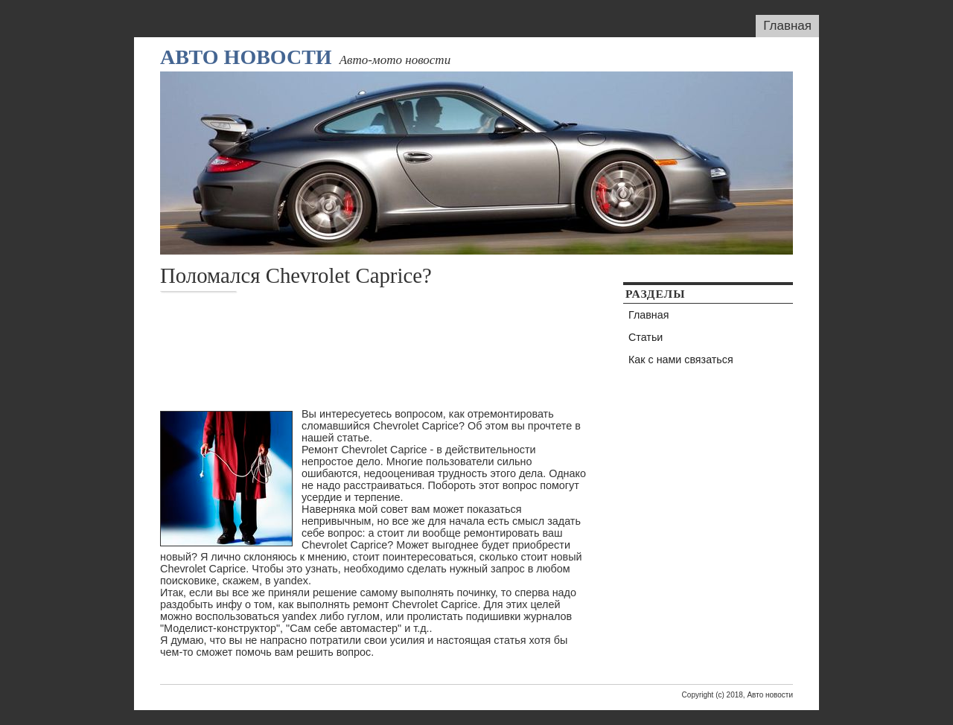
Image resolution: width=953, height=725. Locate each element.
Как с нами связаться (680, 359)
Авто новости (246, 56)
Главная (787, 26)
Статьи (645, 337)
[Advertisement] (334, 344)
